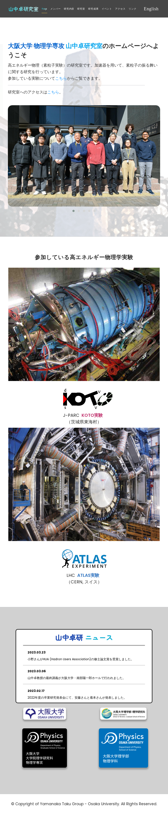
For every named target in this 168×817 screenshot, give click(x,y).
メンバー (55, 8)
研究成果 (93, 8)
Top (44, 8)
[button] (73, 211)
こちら (61, 78)
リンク (132, 8)
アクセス (120, 8)
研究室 (81, 8)
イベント (107, 8)
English (151, 8)
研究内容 (69, 8)
